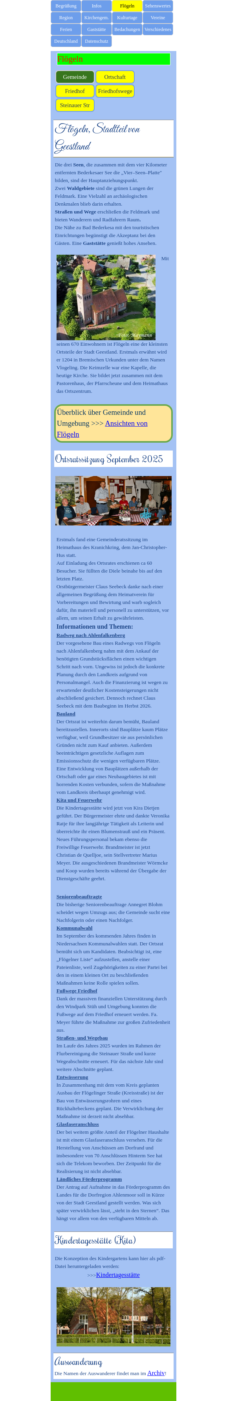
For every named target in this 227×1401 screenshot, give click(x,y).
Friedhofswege (115, 91)
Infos (97, 6)
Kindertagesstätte (118, 1274)
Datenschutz (96, 41)
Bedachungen (127, 29)
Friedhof (74, 91)
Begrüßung (65, 6)
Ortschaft (115, 77)
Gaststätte (96, 29)
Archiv (156, 1373)
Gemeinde (75, 77)
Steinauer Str (75, 105)
